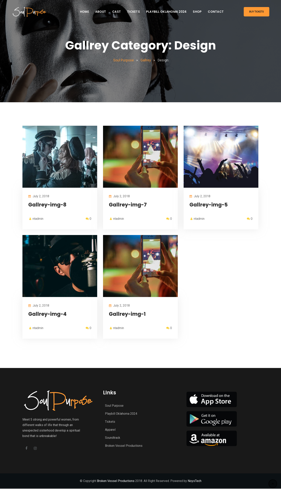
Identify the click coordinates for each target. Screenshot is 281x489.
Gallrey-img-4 (47, 314)
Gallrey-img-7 (128, 204)
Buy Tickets (256, 11)
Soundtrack (112, 438)
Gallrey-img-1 (127, 314)
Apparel (110, 430)
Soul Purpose (114, 405)
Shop (197, 12)
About (100, 12)
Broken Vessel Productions (123, 446)
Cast (116, 12)
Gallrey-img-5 (208, 204)
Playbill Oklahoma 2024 (166, 12)
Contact (216, 12)
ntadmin (38, 219)
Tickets (133, 12)
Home (84, 12)
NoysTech (194, 481)
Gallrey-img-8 (47, 204)
